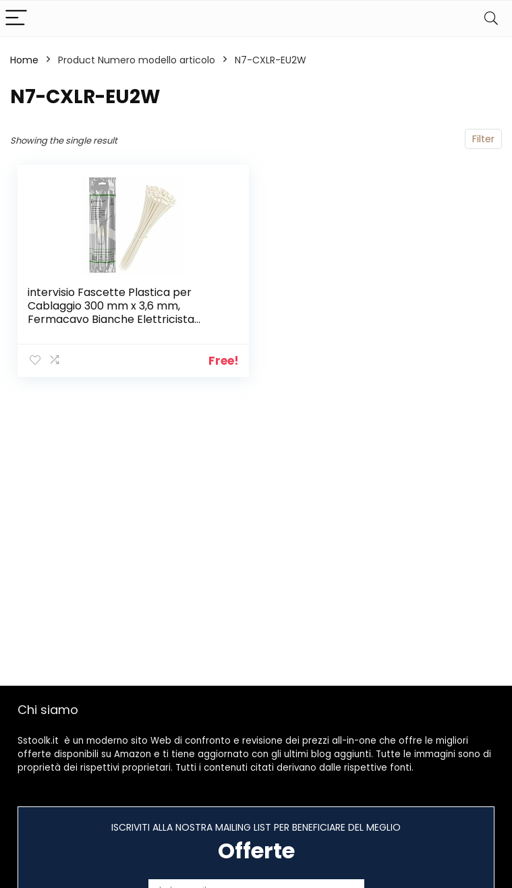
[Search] (491, 18)
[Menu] (16, 18)
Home (24, 60)
